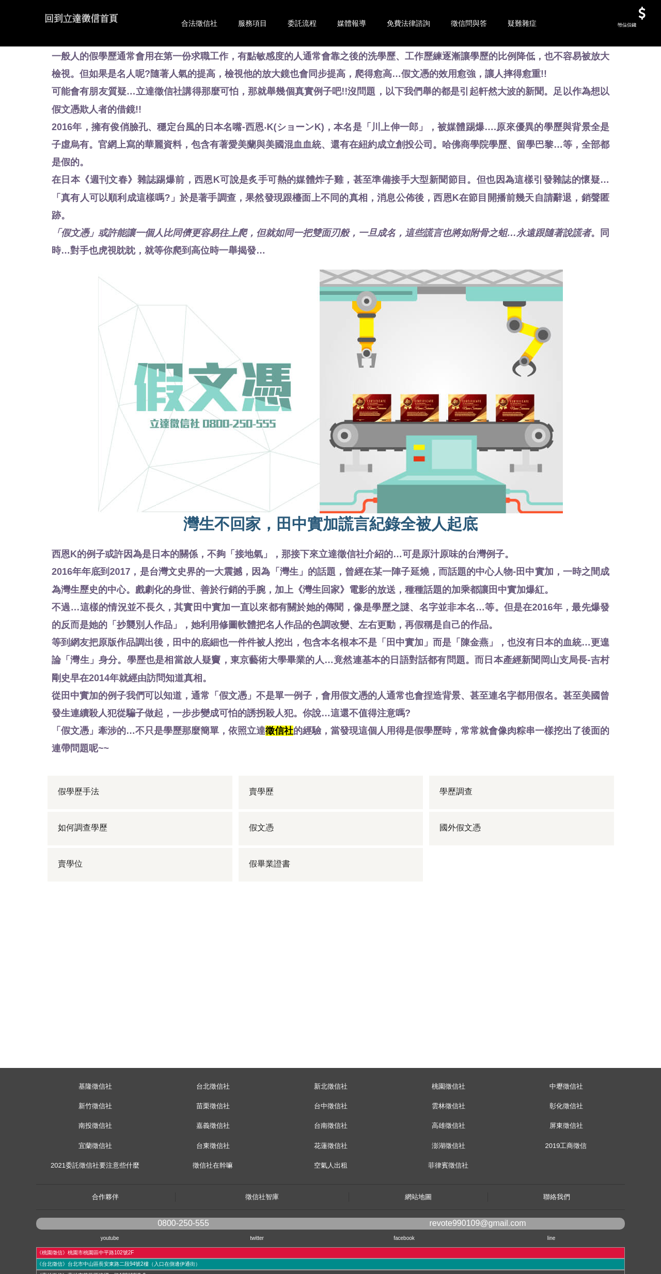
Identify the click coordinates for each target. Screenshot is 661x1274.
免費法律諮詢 (408, 23)
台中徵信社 (331, 1152)
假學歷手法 (79, 838)
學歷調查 (456, 838)
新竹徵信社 (95, 1152)
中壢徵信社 (566, 1133)
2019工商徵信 (566, 1192)
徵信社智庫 (262, 1243)
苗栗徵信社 (213, 1152)
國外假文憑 (460, 874)
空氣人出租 (331, 1212)
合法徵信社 (199, 23)
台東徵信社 (213, 1192)
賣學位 (70, 910)
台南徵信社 (331, 1172)
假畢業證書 (270, 910)
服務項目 (252, 23)
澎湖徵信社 (448, 1192)
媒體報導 (351, 23)
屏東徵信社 (566, 1172)
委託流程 (302, 23)
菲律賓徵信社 (448, 1212)
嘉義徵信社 (213, 1172)
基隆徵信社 (95, 1133)
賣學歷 (261, 838)
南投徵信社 (95, 1172)
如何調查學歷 (83, 874)
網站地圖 (418, 1243)
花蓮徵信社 (331, 1192)
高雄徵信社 (448, 1172)
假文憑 (261, 874)
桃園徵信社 (448, 1133)
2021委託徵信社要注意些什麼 (95, 1212)
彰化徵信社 (566, 1152)
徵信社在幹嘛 (213, 1212)
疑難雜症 (522, 23)
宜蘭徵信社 (95, 1192)
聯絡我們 (556, 1243)
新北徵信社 (331, 1133)
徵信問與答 (469, 23)
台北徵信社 (213, 1133)
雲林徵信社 (448, 1152)
